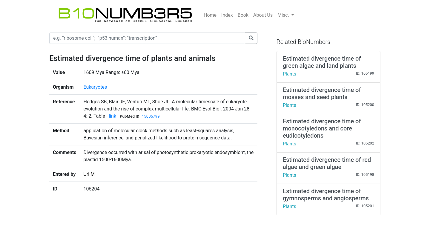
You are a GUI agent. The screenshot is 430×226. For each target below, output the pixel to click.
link (112, 116)
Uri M (89, 174)
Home (210, 15)
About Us (263, 15)
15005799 (151, 116)
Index (227, 15)
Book (243, 15)
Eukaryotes (95, 87)
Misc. (283, 15)
